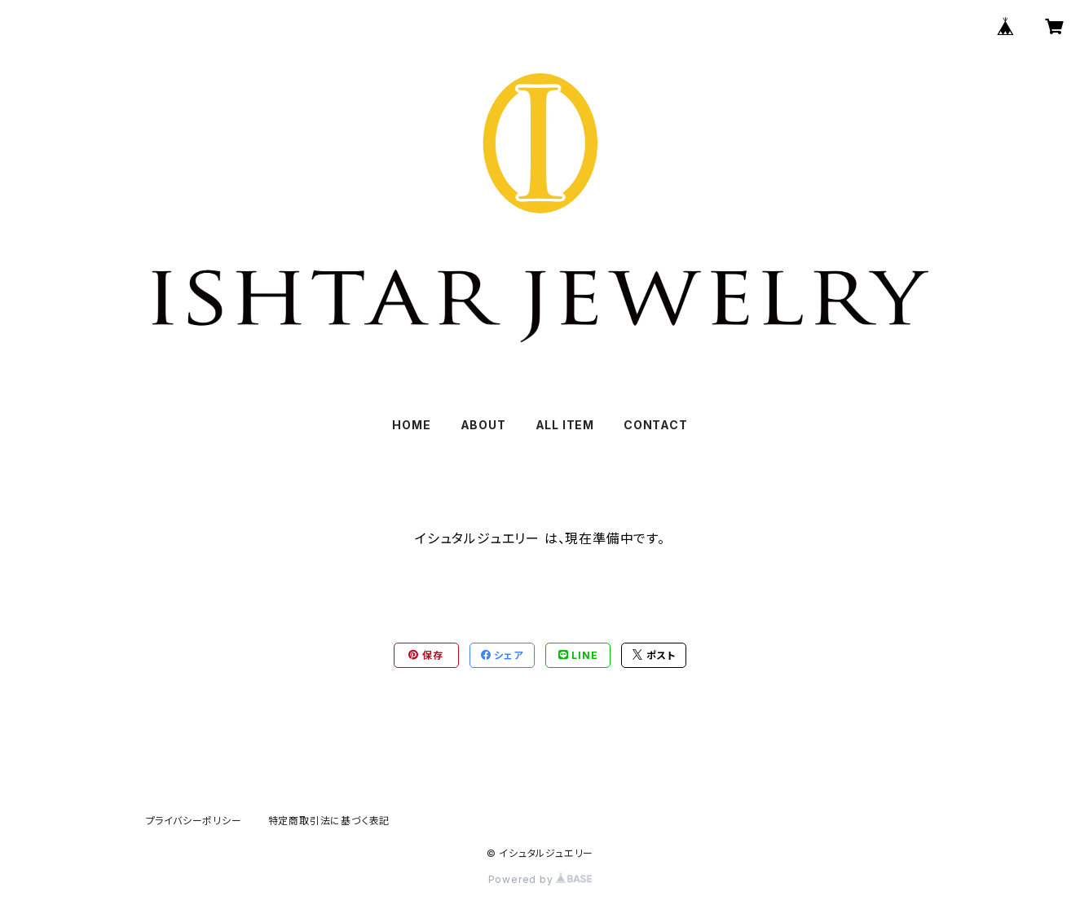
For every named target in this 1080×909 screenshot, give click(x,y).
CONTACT (656, 425)
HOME (411, 425)
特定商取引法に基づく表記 (329, 821)
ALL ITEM (565, 425)
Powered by (540, 879)
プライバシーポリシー (194, 821)
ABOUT (483, 425)
